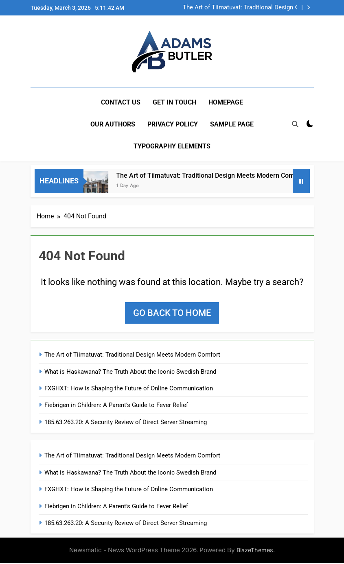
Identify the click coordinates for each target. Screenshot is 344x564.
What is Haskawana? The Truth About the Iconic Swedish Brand (130, 372)
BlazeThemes (255, 550)
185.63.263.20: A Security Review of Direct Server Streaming (125, 422)
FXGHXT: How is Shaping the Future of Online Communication (128, 388)
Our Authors (112, 124)
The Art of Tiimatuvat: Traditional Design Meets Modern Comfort (238, 7)
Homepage (225, 102)
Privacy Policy (172, 124)
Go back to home (172, 314)
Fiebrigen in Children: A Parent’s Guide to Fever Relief (116, 405)
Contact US (120, 102)
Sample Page (232, 124)
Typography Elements (172, 146)
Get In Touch (174, 102)
